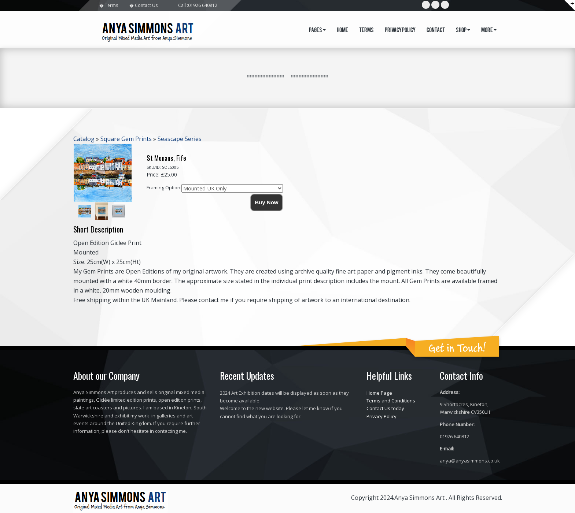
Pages (317, 30)
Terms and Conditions (390, 400)
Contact (436, 30)
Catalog (84, 139)
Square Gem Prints (126, 139)
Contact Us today (385, 408)
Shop (463, 30)
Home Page (379, 393)
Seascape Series (180, 139)
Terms (111, 5)
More (489, 30)
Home (342, 30)
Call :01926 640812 (197, 5)
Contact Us (146, 5)
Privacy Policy (400, 30)
